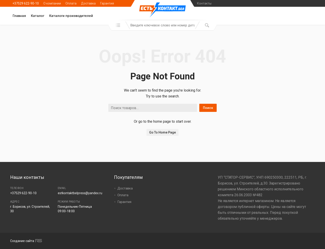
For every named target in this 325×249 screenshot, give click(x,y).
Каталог (37, 16)
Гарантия (107, 3)
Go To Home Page (162, 132)
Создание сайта (25, 241)
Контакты (204, 3)
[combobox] (162, 25)
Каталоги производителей (71, 16)
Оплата (71, 3)
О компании (52, 3)
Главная (19, 16)
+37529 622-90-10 (25, 3)
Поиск (208, 108)
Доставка (88, 3)
